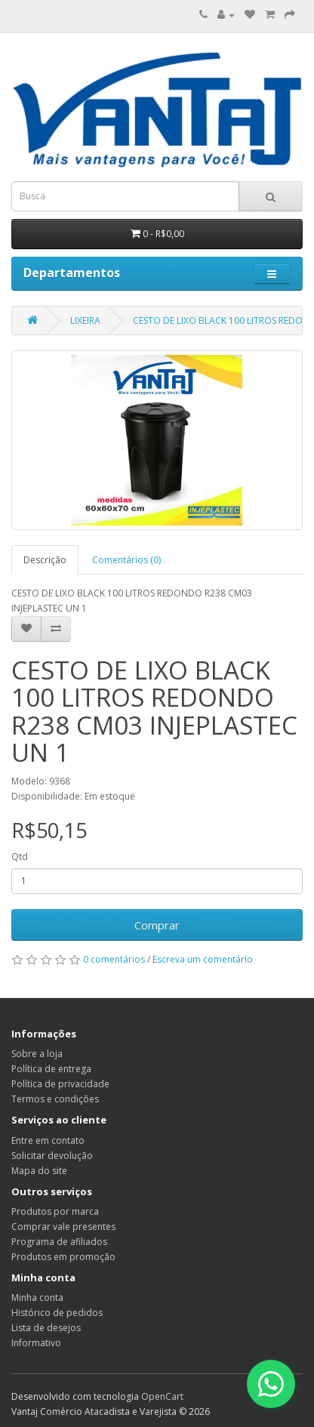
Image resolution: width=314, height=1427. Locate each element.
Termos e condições (55, 1099)
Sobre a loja (37, 1053)
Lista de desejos (46, 1327)
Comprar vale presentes (63, 1226)
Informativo (36, 1342)
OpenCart (162, 1396)
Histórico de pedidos (57, 1312)
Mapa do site (39, 1170)
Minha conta (37, 1297)
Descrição (44, 559)
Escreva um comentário (202, 959)
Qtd (19, 856)
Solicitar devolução (52, 1155)
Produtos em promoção (63, 1256)
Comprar (157, 924)
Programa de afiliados (59, 1241)
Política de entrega (51, 1068)
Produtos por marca (55, 1211)
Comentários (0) (126, 559)
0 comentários (114, 959)
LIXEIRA (85, 320)
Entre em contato (48, 1140)
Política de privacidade (60, 1083)
